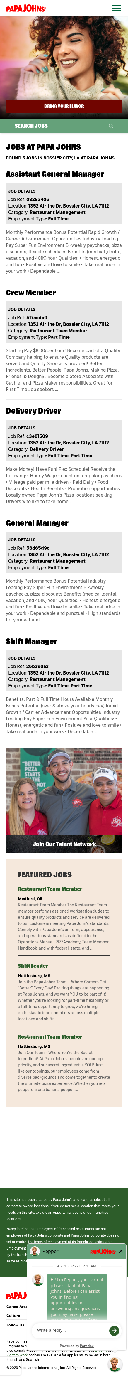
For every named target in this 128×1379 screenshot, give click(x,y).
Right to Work (17, 1355)
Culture (13, 1316)
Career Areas (18, 1306)
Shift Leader (33, 966)
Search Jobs (31, 126)
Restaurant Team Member (50, 889)
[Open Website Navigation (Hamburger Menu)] (115, 15)
